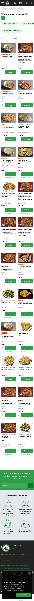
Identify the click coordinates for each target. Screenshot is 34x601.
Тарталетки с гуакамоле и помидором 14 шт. (25, 94)
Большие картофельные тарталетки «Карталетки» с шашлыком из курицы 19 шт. (8, 232)
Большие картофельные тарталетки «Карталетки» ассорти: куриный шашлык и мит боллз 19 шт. (25, 59)
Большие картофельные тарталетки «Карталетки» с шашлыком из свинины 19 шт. (8, 437)
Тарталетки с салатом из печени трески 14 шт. (25, 368)
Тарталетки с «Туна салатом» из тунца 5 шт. (8, 94)
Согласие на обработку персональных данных (15, 565)
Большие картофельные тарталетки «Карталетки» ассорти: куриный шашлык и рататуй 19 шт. (8, 268)
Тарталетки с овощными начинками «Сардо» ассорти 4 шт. (8, 336)
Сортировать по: (6, 28)
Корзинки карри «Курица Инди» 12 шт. (24, 334)
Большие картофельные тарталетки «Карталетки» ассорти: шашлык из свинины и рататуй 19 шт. (25, 232)
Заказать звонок (19, 549)
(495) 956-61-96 (18, 545)
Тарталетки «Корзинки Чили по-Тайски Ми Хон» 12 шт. (8, 195)
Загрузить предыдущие (12, 38)
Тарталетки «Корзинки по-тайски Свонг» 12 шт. (8, 368)
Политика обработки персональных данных (15, 563)
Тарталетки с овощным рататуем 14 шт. (8, 301)
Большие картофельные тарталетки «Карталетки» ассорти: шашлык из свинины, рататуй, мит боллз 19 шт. (25, 402)
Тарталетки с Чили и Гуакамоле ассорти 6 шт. (25, 302)
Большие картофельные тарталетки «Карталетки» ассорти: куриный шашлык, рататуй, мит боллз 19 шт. (25, 196)
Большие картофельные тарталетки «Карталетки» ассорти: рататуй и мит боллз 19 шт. (8, 402)
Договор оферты (6, 560)
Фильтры (9, 18)
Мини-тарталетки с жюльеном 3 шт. (7, 160)
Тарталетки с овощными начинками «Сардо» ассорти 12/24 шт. (25, 126)
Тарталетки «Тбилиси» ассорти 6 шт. (24, 267)
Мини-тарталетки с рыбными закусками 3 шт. (24, 161)
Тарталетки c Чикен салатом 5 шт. (7, 57)
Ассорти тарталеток (28, 23)
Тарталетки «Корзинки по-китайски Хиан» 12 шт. (24, 436)
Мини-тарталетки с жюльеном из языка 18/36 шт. (7, 127)
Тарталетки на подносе (10, 23)
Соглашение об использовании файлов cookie (15, 568)
